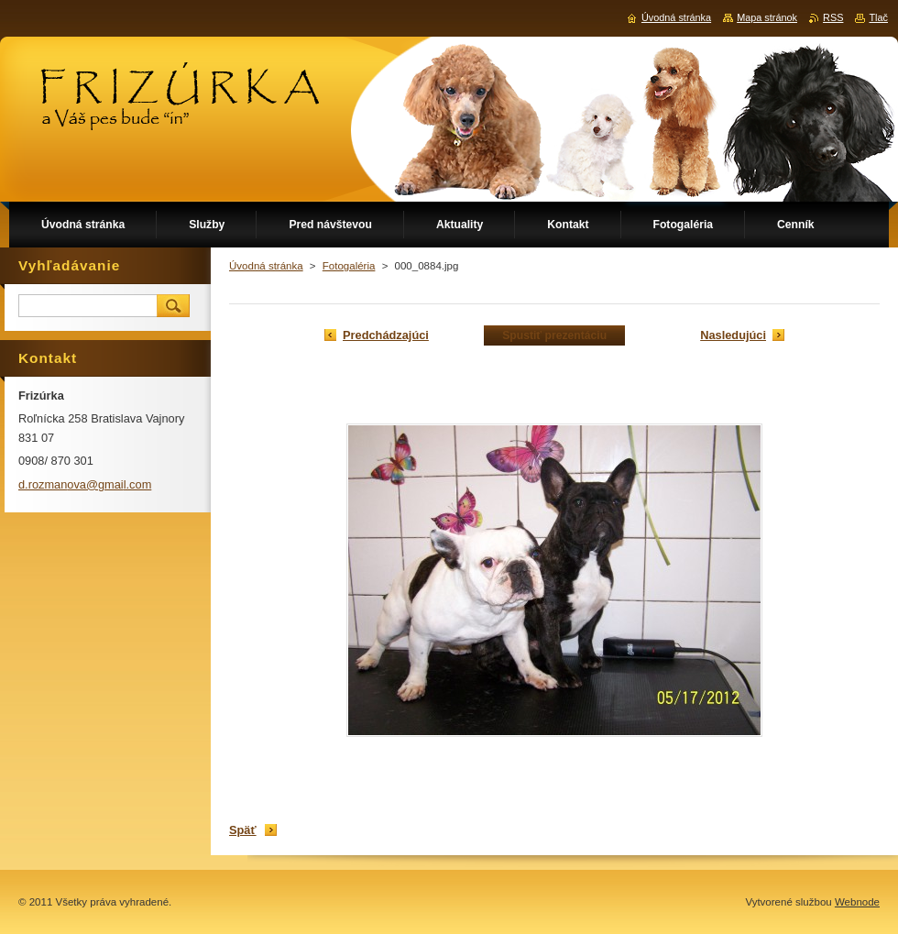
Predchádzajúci (386, 335)
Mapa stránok (767, 17)
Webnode (857, 901)
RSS (833, 17)
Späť (243, 830)
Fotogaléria (349, 265)
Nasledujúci (733, 335)
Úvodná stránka (266, 265)
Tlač (878, 17)
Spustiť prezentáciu (554, 335)
